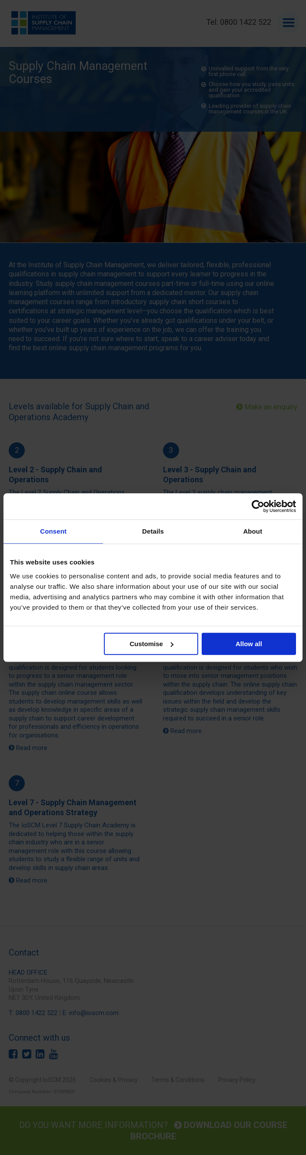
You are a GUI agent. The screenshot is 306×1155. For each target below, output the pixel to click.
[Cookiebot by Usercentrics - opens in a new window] (258, 506)
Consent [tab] (53, 531)
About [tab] (252, 531)
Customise (151, 643)
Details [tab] (153, 531)
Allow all (249, 643)
